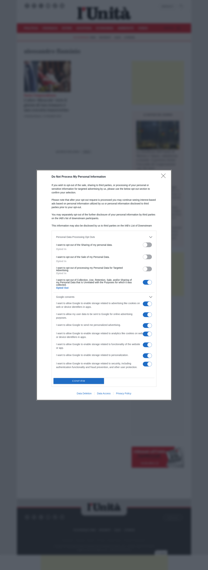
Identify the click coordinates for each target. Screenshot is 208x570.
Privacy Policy (123, 393)
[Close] (164, 177)
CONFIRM (78, 381)
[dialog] (104, 285)
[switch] (147, 244)
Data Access (104, 393)
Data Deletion (84, 393)
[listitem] (104, 237)
